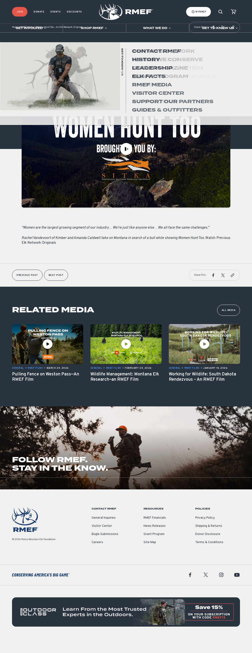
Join (20, 11)
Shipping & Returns (208, 540)
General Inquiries (104, 532)
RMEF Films (29, 90)
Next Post (56, 289)
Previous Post (27, 289)
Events (55, 11)
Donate (39, 11)
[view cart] (233, 12)
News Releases (155, 540)
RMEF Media (27, 41)
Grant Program (154, 549)
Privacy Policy (205, 532)
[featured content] (126, 626)
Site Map (150, 557)
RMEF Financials (155, 532)
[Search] (220, 12)
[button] (213, 42)
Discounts (74, 11)
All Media (229, 324)
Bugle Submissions (105, 549)
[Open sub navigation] (31, 28)
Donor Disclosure (207, 549)
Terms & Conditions (209, 557)
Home (15, 41)
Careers (97, 557)
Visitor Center (102, 540)
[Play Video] (126, 163)
